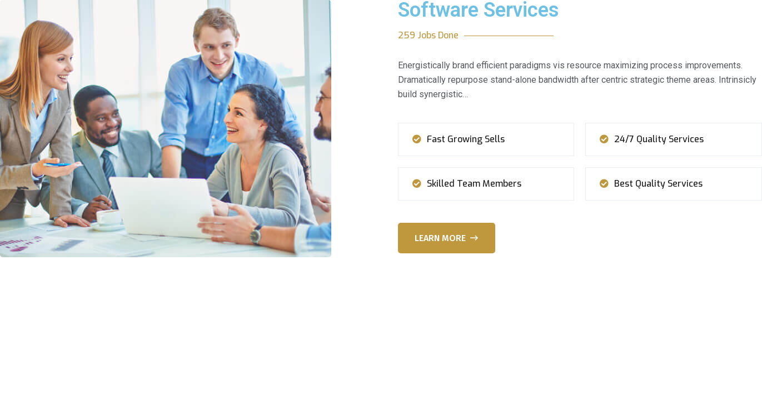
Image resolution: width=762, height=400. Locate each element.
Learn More (446, 238)
